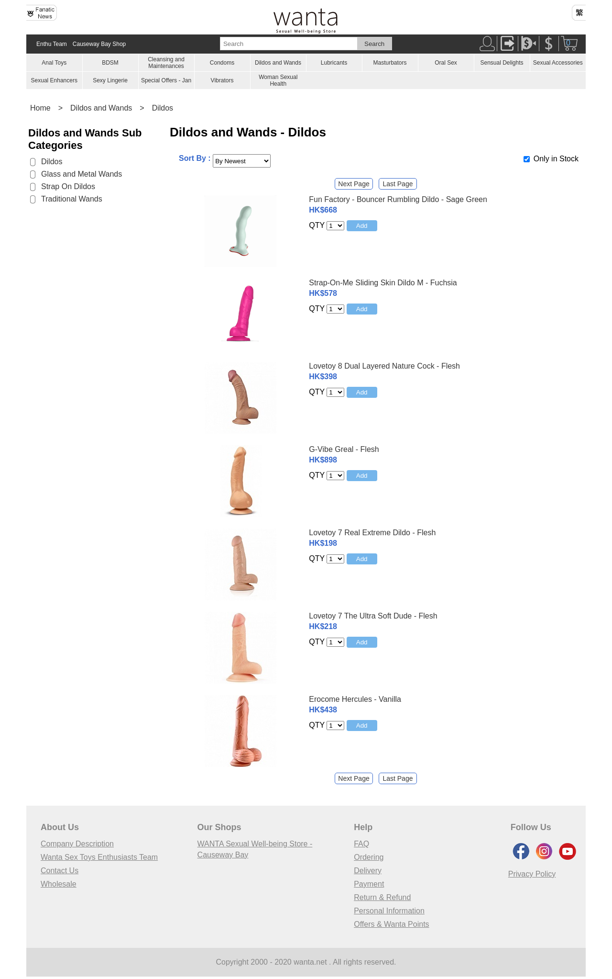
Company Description (77, 844)
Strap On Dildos (68, 186)
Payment (369, 884)
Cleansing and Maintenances (166, 62)
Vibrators (222, 80)
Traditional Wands (71, 199)
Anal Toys (54, 62)
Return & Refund (382, 897)
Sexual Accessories (558, 62)
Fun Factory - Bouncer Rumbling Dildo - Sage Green (398, 199)
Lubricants (334, 62)
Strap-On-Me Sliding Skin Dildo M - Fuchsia (383, 283)
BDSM (110, 62)
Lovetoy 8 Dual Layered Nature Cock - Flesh (384, 366)
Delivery (368, 870)
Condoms (222, 62)
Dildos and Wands (278, 62)
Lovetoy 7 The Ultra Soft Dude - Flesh (373, 616)
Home (40, 108)
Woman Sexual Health (278, 80)
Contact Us (59, 870)
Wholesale (58, 884)
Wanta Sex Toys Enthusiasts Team (99, 857)
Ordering (368, 857)
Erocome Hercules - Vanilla (355, 699)
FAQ (361, 844)
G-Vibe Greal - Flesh (344, 449)
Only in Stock (556, 159)
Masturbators (389, 62)
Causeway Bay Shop (99, 44)
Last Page (397, 184)
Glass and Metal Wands (81, 174)
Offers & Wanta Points (391, 924)
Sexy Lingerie (110, 80)
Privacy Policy (532, 874)
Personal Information (389, 911)
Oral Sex (446, 62)
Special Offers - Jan (166, 80)
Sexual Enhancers (54, 80)
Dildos (162, 108)
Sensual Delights (501, 62)
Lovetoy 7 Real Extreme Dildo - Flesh (372, 533)
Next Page (353, 184)
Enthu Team (51, 44)
